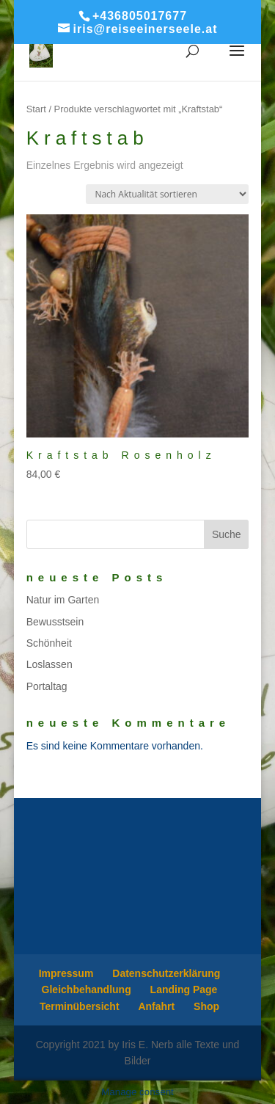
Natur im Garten (63, 600)
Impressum (66, 973)
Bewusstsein (55, 622)
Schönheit (49, 643)
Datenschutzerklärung (166, 973)
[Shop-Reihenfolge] (167, 194)
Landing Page (184, 989)
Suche (226, 534)
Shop (206, 1006)
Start (36, 109)
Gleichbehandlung (86, 989)
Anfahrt (156, 1006)
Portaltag (46, 686)
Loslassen (49, 664)
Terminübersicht (80, 1006)
